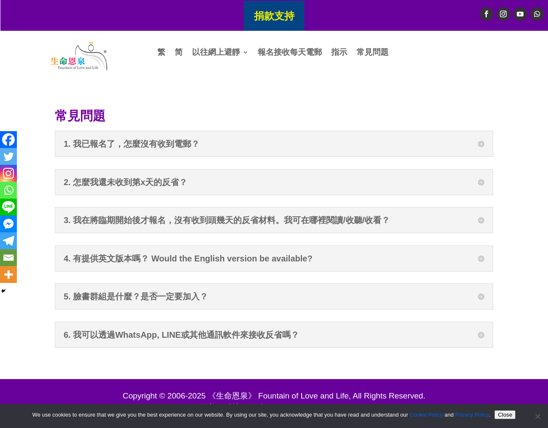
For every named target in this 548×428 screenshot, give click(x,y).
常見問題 (372, 53)
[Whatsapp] (8, 190)
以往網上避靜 (216, 53)
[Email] (8, 257)
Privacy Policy (472, 415)
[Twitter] (8, 156)
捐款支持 (274, 15)
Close (505, 415)
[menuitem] (161, 54)
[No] (537, 416)
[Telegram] (8, 240)
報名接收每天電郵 (290, 53)
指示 (339, 53)
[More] (8, 274)
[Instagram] (8, 173)
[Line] (8, 207)
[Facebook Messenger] (8, 223)
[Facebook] (8, 139)
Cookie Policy (426, 415)
